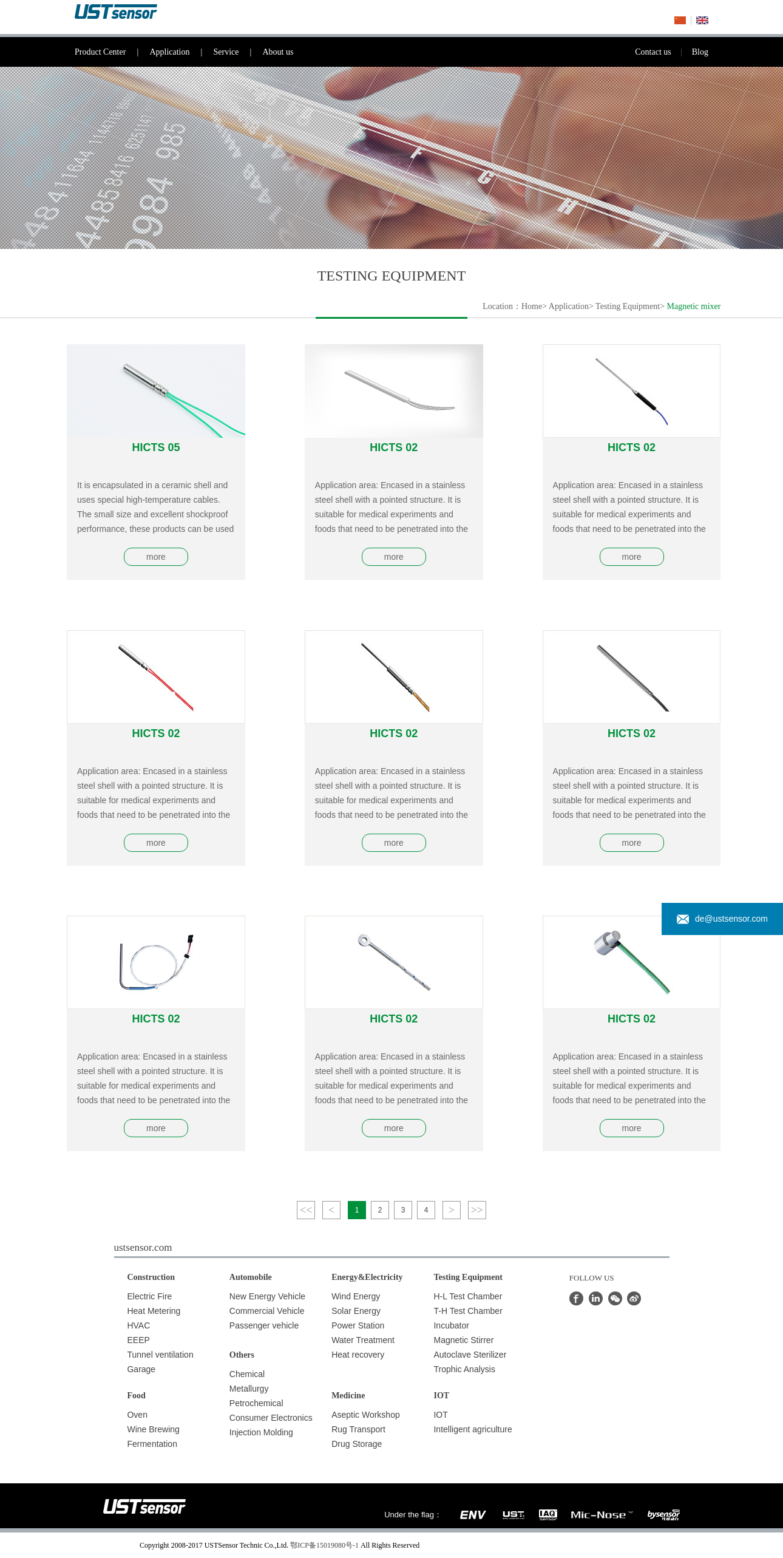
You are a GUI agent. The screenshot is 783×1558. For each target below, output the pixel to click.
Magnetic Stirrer (463, 1340)
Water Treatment (363, 1340)
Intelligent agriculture (472, 1429)
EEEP (138, 1340)
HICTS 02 (394, 447)
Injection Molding (261, 1432)
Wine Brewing (153, 1429)
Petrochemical (256, 1403)
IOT (440, 1415)
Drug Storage (356, 1444)
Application (181, 52)
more (156, 557)
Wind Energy (355, 1296)
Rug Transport (358, 1429)
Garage (141, 1369)
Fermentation (152, 1444)
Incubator (451, 1325)
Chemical (247, 1374)
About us (277, 51)
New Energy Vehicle (267, 1296)
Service (237, 52)
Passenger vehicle (264, 1325)
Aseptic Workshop (365, 1415)
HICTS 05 (156, 447)
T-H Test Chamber (467, 1311)
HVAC (138, 1325)
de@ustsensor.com (722, 919)
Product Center (112, 52)
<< (306, 1210)
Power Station (357, 1325)
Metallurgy (249, 1388)
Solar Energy (356, 1311)
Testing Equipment (627, 306)
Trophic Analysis (464, 1369)
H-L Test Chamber (467, 1296)
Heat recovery (357, 1354)
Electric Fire (149, 1296)
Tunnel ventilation (160, 1354)
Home (531, 306)
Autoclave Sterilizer (469, 1354)
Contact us (663, 51)
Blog (700, 51)
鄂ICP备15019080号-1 (324, 1545)
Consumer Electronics (271, 1418)
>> (477, 1210)
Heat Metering (153, 1311)
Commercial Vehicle (267, 1311)
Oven (137, 1415)
